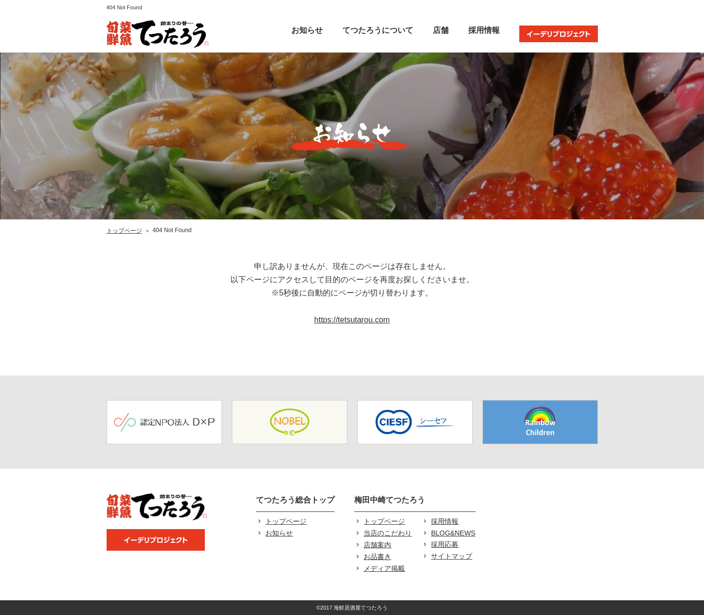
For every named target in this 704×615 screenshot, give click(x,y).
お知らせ (307, 30)
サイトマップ (451, 556)
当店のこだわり (388, 533)
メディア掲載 (384, 568)
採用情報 (484, 30)
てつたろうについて (377, 30)
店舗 (441, 30)
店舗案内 (377, 545)
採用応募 (444, 544)
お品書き (377, 557)
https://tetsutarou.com (352, 320)
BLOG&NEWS (453, 533)
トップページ (124, 230)
